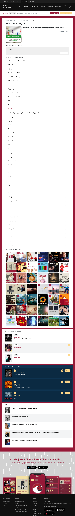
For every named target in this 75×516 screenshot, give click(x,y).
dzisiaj (4, 505)
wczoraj (5, 503)
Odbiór (34, 509)
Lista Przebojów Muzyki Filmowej (21, 506)
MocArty (17, 503)
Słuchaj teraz (54, 13)
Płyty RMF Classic (19, 501)
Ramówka (35, 505)
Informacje (58, 6)
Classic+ (19, 6)
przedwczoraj (6, 501)
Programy (35, 6)
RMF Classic (24, 1)
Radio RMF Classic (10, 21)
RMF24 (18, 1)
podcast (63, 31)
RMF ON (12, 1)
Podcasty (50, 6)
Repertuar (27, 6)
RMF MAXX (32, 1)
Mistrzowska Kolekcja (20, 509)
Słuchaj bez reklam (65, 13)
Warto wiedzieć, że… (27, 21)
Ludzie (34, 507)
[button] (65, 6)
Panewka (35, 21)
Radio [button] (42, 6)
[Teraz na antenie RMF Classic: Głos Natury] (20, 13)
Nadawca (35, 511)
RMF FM (6, 1)
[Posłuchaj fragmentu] (69, 345)
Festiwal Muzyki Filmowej (21, 511)
